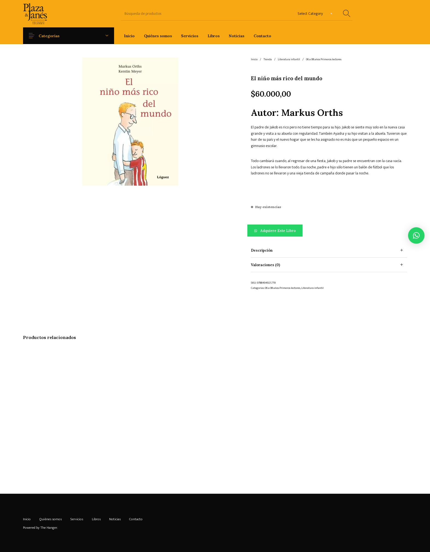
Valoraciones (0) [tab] (265, 265)
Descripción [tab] (262, 250)
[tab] (329, 250)
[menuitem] (129, 35)
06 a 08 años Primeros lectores (323, 59)
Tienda (268, 59)
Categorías (53, 35)
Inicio (254, 59)
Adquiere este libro (278, 230)
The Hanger (48, 528)
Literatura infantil (289, 59)
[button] (329, 231)
